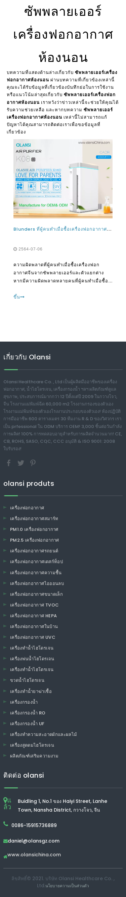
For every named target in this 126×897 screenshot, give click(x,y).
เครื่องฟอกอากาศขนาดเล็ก (36, 594)
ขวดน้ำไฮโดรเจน (27, 680)
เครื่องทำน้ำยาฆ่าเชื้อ (31, 691)
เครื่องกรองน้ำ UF (27, 723)
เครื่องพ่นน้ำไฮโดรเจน (32, 659)
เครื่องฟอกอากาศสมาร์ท (34, 518)
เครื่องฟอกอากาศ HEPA (33, 616)
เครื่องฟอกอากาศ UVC (32, 637)
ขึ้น (19, 297)
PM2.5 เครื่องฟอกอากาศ (34, 540)
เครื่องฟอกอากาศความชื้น (36, 573)
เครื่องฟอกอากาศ (27, 508)
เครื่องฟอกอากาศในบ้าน (34, 626)
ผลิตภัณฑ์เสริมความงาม (34, 756)
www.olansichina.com (34, 855)
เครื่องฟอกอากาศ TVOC (34, 605)
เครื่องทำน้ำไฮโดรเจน (31, 648)
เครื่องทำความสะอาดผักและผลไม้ (43, 734)
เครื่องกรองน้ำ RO (28, 713)
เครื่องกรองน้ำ (24, 702)
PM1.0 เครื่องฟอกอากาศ (34, 529)
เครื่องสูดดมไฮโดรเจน (32, 745)
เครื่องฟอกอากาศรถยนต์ (34, 551)
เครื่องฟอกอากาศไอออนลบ (37, 583)
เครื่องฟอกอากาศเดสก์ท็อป (36, 561)
